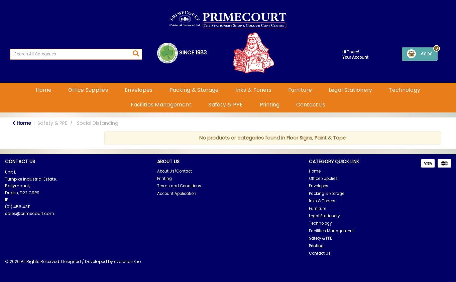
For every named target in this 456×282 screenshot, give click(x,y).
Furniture (300, 89)
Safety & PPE (225, 104)
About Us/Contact (174, 171)
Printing (269, 104)
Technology (404, 89)
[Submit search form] (136, 53)
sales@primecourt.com (29, 213)
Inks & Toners (253, 89)
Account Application (176, 193)
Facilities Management (161, 104)
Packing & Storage (194, 89)
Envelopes (139, 89)
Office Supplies (88, 89)
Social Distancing (97, 123)
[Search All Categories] (76, 54)
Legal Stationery (350, 89)
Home (43, 89)
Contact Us (310, 104)
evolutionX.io (127, 261)
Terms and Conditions (179, 186)
